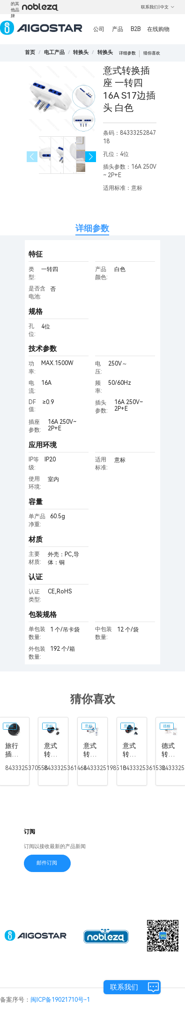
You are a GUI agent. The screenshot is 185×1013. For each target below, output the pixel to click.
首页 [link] (30, 52)
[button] (90, 156)
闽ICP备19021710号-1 (60, 999)
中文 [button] (167, 7)
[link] (54, 52)
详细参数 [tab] (92, 228)
